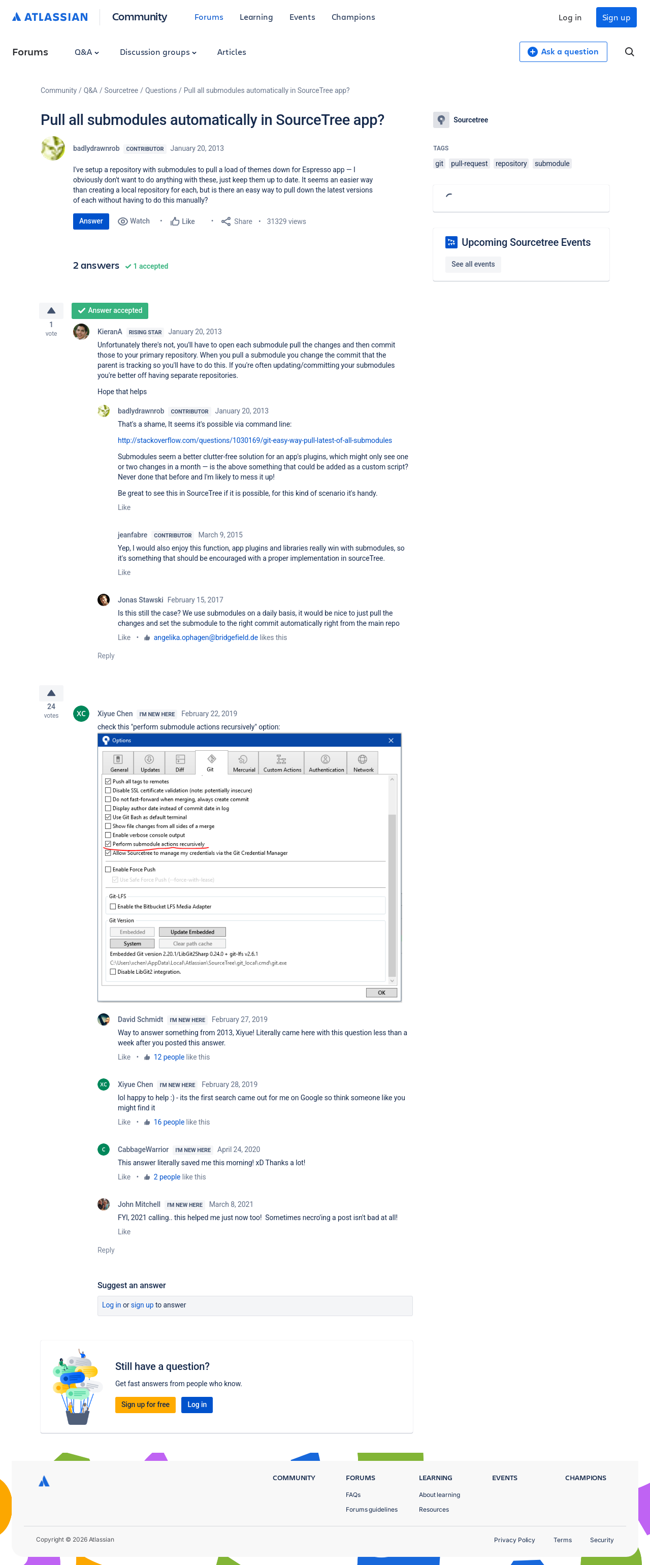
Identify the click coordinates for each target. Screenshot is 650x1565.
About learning (439, 1494)
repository (511, 163)
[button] (250, 875)
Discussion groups (158, 51)
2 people (167, 1184)
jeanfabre (132, 538)
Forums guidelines (372, 1509)
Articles (231, 51)
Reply (106, 659)
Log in (570, 17)
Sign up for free (145, 1412)
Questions (161, 90)
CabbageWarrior (143, 1157)
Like (124, 511)
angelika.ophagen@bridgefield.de (206, 641)
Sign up (616, 17)
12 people (169, 1065)
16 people (169, 1130)
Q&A (87, 51)
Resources (434, 1509)
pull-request (469, 163)
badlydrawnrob (96, 148)
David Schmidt (140, 1027)
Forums (208, 16)
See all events (473, 264)
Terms (563, 1540)
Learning (256, 16)
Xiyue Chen (115, 721)
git (439, 163)
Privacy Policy (514, 1540)
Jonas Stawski (141, 603)
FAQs (353, 1494)
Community (140, 16)
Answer (91, 221)
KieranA (110, 335)
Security (602, 1540)
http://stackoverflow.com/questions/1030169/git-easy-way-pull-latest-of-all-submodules (255, 444)
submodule (552, 163)
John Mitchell (139, 1212)
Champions (353, 16)
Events (302, 16)
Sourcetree (122, 90)
